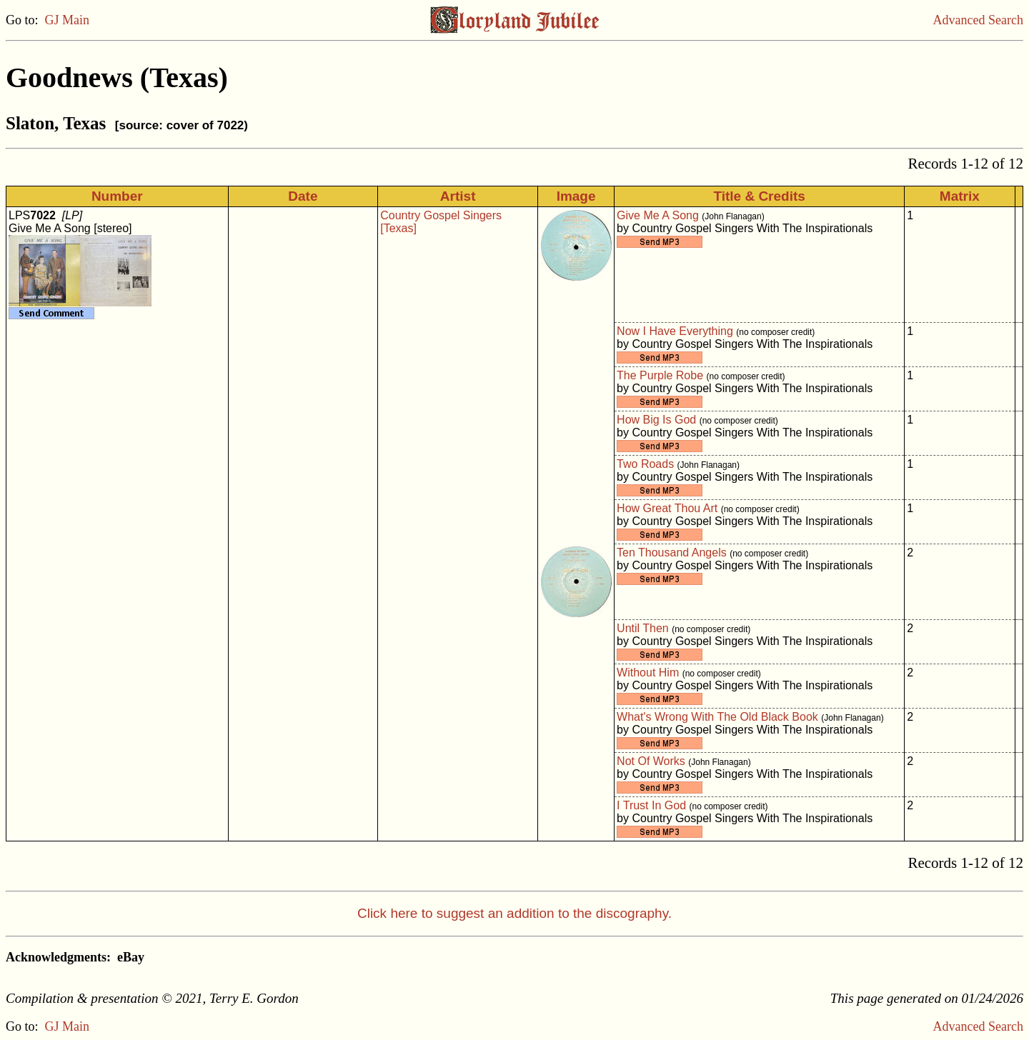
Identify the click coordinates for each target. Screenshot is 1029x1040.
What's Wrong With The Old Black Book (717, 717)
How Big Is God (656, 420)
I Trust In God (651, 805)
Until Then (643, 628)
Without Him (648, 672)
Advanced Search (978, 20)
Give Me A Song (658, 215)
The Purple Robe (660, 375)
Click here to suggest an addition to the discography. (514, 913)
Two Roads (645, 464)
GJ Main (67, 20)
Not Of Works (651, 761)
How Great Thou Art (667, 508)
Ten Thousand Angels (672, 552)
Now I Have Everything (675, 331)
